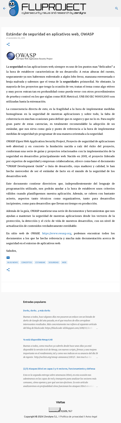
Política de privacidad (71, 416)
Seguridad (54, 262)
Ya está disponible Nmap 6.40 (37, 339)
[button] (8, 44)
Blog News (12, 262)
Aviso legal (91, 416)
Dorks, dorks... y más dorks (36, 310)
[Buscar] (117, 8)
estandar (40, 262)
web (64, 262)
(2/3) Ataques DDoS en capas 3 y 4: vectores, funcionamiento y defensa (59, 369)
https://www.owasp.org (56, 233)
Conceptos (26, 262)
